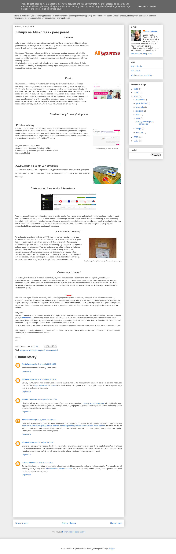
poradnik (54, 350)
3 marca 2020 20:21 (45, 462)
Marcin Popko (151, 31)
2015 (136, 93)
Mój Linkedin (136, 66)
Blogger (112, 549)
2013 (136, 137)
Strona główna (69, 523)
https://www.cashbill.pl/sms (45, 385)
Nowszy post (21, 523)
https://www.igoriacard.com (93, 403)
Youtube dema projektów (141, 75)
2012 (136, 141)
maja (138, 118)
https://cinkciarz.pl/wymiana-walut (59, 469)
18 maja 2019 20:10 (46, 442)
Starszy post (116, 523)
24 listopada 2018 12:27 (47, 399)
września (140, 107)
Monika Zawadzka (29, 399)
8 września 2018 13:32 (47, 364)
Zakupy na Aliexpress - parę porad (145, 123)
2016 (136, 89)
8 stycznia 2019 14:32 (46, 420)
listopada (140, 100)
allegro (31, 350)
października (142, 103)
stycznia (140, 132)
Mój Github (135, 71)
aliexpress (24, 350)
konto (48, 350)
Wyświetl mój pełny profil (141, 53)
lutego (139, 128)
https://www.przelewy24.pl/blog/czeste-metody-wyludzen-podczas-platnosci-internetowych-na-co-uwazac (63, 426)
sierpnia (139, 111)
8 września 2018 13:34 (47, 379)
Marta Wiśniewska (29, 364)
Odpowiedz (26, 371)
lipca (138, 115)
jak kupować (40, 350)
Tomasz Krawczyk (29, 420)
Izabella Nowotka (29, 462)
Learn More (142, 6)
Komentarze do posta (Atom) (73, 532)
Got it (153, 6)
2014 (136, 96)
